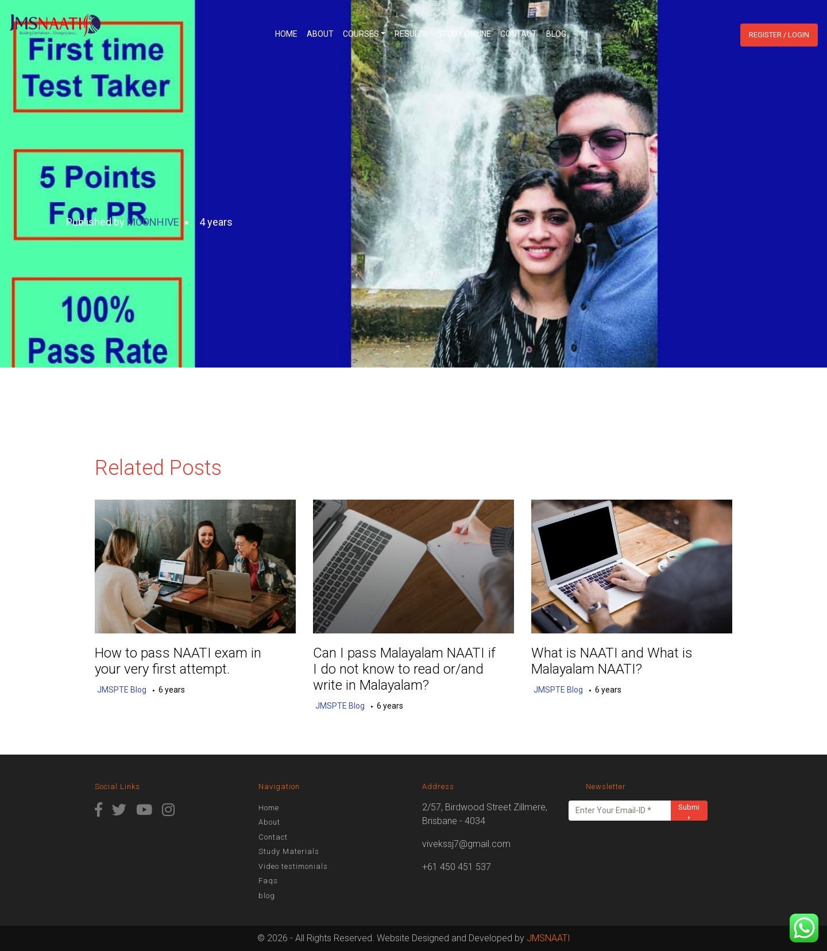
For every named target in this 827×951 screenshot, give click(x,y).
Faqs (268, 880)
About (320, 33)
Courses (361, 33)
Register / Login (779, 34)
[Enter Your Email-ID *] (620, 811)
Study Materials (288, 851)
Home (286, 33)
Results (411, 33)
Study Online (464, 33)
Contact (518, 33)
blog (556, 33)
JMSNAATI (548, 938)
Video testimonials (293, 866)
